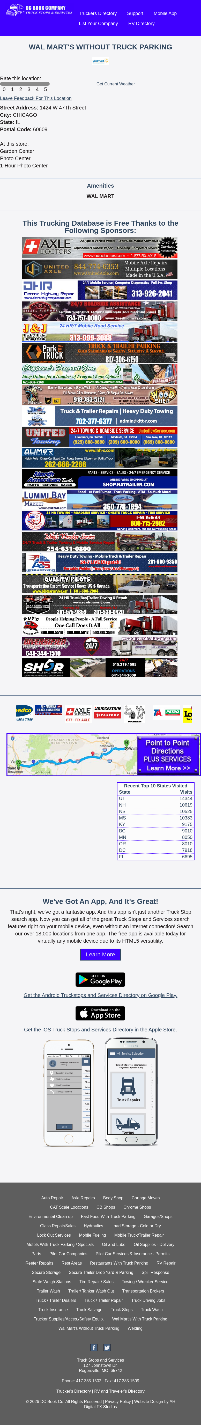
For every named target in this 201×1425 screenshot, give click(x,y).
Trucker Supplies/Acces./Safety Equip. (69, 1319)
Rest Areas (72, 1263)
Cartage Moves (146, 1198)
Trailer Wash (48, 1291)
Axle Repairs (83, 1198)
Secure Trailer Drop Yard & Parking (101, 1272)
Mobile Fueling (92, 1235)
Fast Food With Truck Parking (108, 1216)
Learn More (100, 954)
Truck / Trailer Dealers (56, 1300)
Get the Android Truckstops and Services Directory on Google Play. (100, 995)
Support (135, 13)
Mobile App (165, 13)
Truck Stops (122, 1310)
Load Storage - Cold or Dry (136, 1226)
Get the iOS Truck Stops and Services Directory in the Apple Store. (100, 1029)
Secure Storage (46, 1272)
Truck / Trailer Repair (104, 1300)
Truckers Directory (98, 13)
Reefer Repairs (39, 1263)
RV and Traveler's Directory (119, 1391)
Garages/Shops (158, 1216)
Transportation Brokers (143, 1291)
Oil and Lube (113, 1244)
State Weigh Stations (52, 1282)
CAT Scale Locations (69, 1207)
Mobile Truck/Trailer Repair (139, 1235)
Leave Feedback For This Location (36, 98)
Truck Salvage (89, 1310)
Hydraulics (93, 1226)
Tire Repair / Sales (96, 1282)
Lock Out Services (54, 1235)
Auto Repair (52, 1198)
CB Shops (105, 1207)
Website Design (148, 1401)
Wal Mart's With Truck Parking (139, 1319)
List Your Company (98, 23)
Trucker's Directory (73, 1391)
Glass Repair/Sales (58, 1226)
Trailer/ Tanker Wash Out (91, 1291)
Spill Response (155, 1272)
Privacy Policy (118, 1401)
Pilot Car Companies (68, 1254)
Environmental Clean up (50, 1216)
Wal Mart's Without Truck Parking (88, 1328)
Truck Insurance (53, 1310)
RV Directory (141, 23)
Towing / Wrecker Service (145, 1282)
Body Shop (113, 1198)
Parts (36, 1254)
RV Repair (166, 1263)
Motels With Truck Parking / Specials (60, 1244)
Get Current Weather (115, 84)
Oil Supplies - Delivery (154, 1244)
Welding (135, 1328)
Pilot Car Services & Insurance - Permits (132, 1254)
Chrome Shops (137, 1207)
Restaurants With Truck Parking (119, 1263)
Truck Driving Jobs (148, 1300)
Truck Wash (152, 1310)
